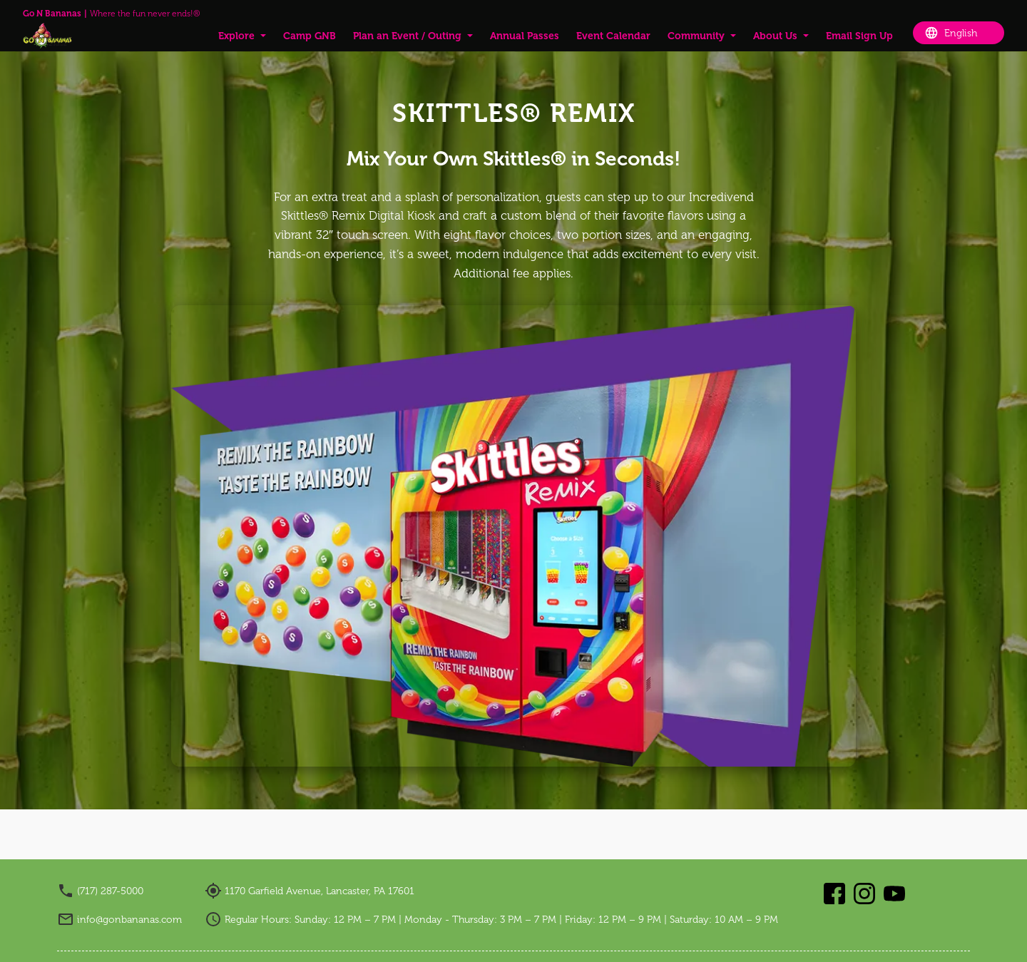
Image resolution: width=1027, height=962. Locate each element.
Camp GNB (309, 35)
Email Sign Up (859, 35)
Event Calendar (613, 35)
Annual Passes (524, 35)
